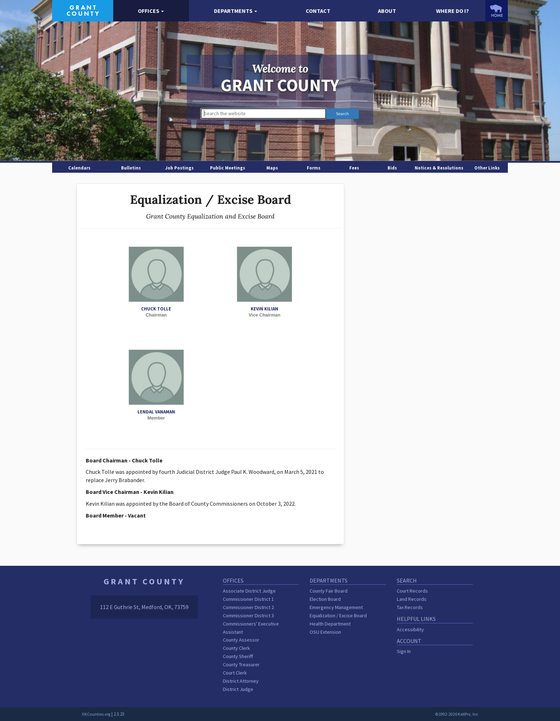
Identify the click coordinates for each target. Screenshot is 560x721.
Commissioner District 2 (248, 607)
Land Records (411, 599)
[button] (151, 11)
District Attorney (241, 681)
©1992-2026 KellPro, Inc (456, 714)
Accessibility (410, 629)
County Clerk (236, 648)
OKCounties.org (96, 714)
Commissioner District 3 (248, 615)
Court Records (412, 591)
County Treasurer (241, 664)
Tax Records (410, 607)
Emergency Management (336, 607)
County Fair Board (329, 591)
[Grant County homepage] (82, 10)
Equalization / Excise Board (338, 615)
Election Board (325, 599)
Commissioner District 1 (248, 599)
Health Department (330, 624)
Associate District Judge (249, 591)
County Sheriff (238, 656)
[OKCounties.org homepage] (496, 10)
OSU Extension (325, 632)
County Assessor (241, 640)
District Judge (238, 689)
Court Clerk (235, 673)
